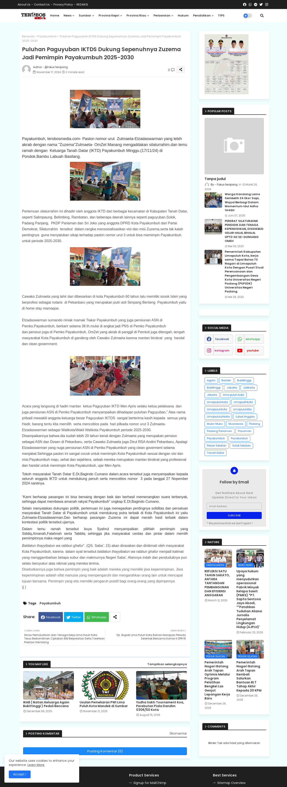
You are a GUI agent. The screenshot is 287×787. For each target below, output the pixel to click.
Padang (254, 424)
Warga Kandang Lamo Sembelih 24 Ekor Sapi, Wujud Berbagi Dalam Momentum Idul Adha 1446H (242, 202)
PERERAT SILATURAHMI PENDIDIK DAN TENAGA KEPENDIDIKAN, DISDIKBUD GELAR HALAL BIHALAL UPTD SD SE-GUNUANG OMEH (244, 231)
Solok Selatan (241, 445)
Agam (211, 380)
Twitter (76, 617)
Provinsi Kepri (109, 15)
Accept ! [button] (19, 774)
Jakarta (232, 387)
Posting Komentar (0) (105, 751)
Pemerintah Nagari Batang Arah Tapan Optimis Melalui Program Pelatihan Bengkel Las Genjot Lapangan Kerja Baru (217, 680)
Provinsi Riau (136, 15)
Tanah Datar (215, 453)
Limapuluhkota (217, 409)
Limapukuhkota (217, 402)
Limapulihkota (243, 402)
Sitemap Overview (231, 783)
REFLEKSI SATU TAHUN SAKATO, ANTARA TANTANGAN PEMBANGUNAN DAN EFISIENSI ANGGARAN (217, 583)
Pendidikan (202, 15)
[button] (262, 15)
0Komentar (178, 733)
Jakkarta (249, 387)
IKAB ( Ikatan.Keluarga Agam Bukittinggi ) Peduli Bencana (46, 704)
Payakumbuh (47, 36)
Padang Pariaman (219, 431)
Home (54, 15)
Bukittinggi (244, 380)
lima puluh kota (233, 395)
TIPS (221, 15)
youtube (253, 350)
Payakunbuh (239, 438)
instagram (221, 350)
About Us (24, 4)
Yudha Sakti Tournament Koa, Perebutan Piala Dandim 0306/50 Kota (160, 706)
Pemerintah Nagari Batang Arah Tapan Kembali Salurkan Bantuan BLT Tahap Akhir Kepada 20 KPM (248, 676)
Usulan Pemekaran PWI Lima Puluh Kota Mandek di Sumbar (104, 704)
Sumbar (85, 15)
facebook (222, 339)
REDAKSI (82, 4)
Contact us (42, 4)
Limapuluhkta (242, 409)
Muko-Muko (215, 424)
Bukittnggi (214, 387)
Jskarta (212, 395)
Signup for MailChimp (149, 783)
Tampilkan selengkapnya (167, 664)
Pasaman (244, 431)
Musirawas (236, 424)
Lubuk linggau (245, 416)
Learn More (35, 765)
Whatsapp (98, 617)
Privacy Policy (63, 4)
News (67, 15)
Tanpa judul (215, 178)
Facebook (53, 617)
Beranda (28, 36)
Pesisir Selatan (216, 445)
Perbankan (162, 15)
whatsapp (252, 339)
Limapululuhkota (218, 416)
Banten (226, 380)
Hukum (183, 15)
